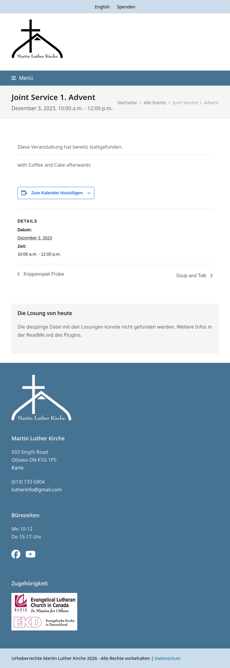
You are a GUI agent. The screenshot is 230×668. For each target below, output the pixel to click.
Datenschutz (168, 658)
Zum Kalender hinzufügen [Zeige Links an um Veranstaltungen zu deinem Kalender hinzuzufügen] (57, 192)
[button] (22, 77)
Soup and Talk (192, 275)
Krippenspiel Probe (43, 274)
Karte (17, 467)
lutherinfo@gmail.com (36, 489)
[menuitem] (102, 6)
